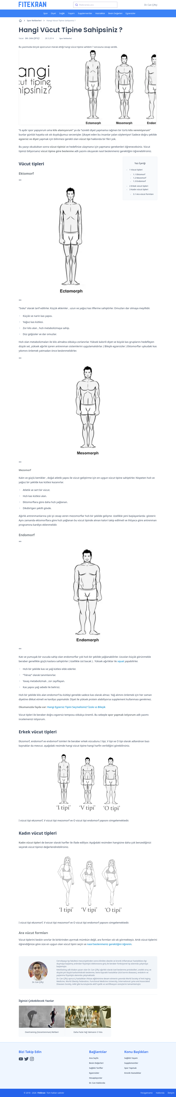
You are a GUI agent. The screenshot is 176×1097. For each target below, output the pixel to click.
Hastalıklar (100, 13)
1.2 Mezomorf (139, 178)
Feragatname (147, 1092)
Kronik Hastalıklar (132, 1073)
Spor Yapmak (130, 1068)
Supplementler (85, 13)
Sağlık (62, 13)
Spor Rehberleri (36, 20)
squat (120, 661)
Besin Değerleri (115, 13)
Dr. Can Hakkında (97, 1083)
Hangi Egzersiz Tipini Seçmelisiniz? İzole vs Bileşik (76, 707)
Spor (45, 13)
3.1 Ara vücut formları (143, 194)
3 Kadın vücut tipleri (138, 189)
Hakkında (160, 1092)
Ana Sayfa (93, 1058)
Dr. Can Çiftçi (150, 4)
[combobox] (95, 5)
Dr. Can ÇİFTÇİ (32, 38)
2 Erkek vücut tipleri (138, 186)
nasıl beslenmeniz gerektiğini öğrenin (109, 944)
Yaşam (71, 13)
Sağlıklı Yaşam (131, 1058)
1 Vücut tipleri (135, 169)
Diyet (53, 13)
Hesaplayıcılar (95, 1078)
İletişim (171, 1092)
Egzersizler (130, 13)
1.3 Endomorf (139, 181)
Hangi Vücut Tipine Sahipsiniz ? (60, 20)
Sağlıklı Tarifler (96, 1068)
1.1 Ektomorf (139, 174)
